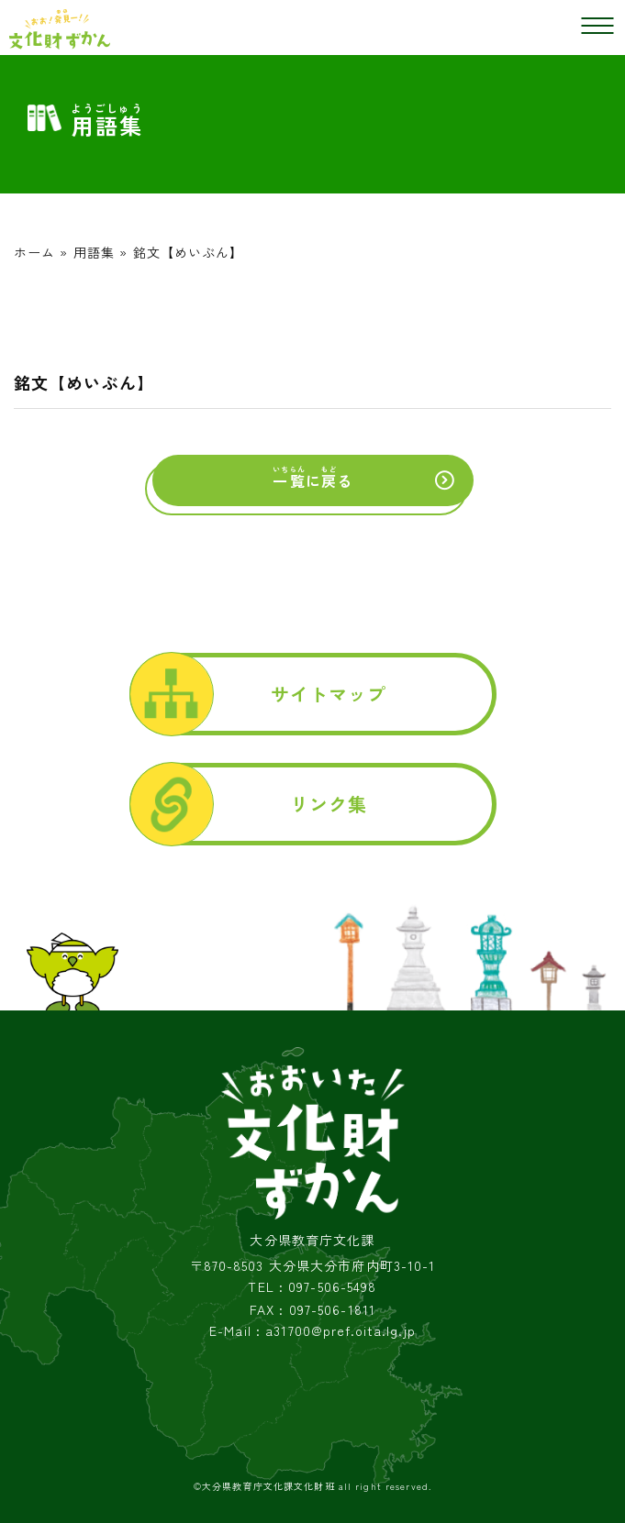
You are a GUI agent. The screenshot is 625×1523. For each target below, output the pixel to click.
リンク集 (328, 803)
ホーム (34, 252)
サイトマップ (329, 693)
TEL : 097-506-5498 (312, 1287)
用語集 (94, 252)
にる (312, 477)
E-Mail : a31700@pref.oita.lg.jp (312, 1331)
